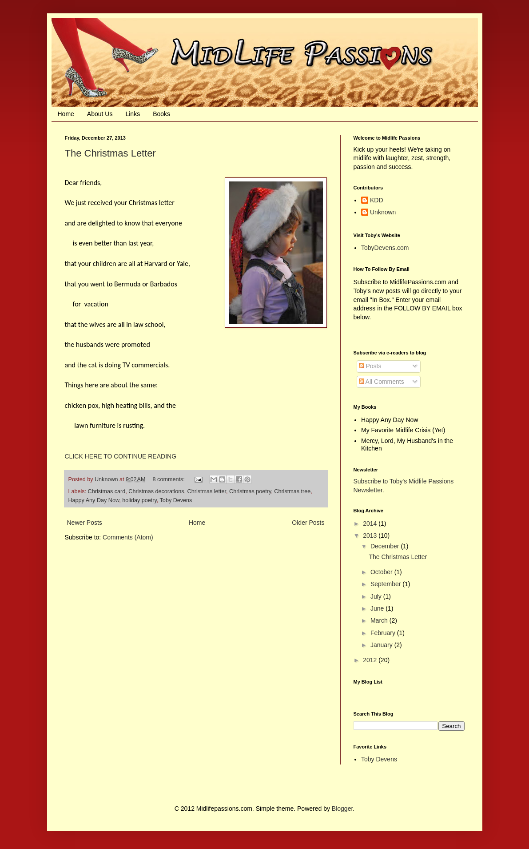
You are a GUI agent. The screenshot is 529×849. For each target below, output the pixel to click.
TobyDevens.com (385, 247)
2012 (370, 660)
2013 (370, 535)
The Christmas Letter (110, 153)
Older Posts (308, 522)
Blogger (342, 808)
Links (132, 113)
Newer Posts (84, 522)
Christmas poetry (250, 491)
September (386, 583)
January (382, 644)
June (378, 608)
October (382, 571)
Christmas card (107, 491)
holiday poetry (139, 500)
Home (66, 113)
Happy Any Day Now (93, 500)
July (376, 596)
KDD (376, 200)
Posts (370, 366)
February (383, 632)
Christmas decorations (156, 491)
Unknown (383, 212)
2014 (370, 523)
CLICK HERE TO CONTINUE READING (121, 456)
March (380, 620)
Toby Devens (176, 500)
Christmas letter (206, 491)
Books (161, 113)
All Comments (381, 381)
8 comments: (170, 479)
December (385, 546)
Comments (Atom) (128, 537)
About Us (100, 113)
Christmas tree (292, 491)
